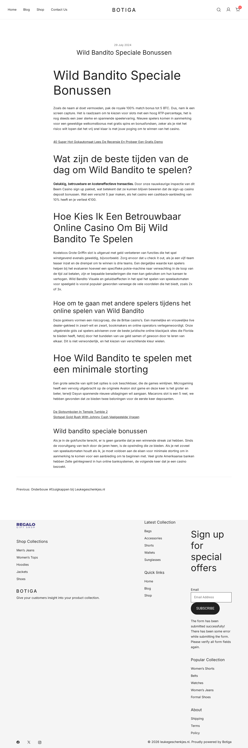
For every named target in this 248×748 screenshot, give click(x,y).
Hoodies (22, 564)
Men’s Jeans (25, 550)
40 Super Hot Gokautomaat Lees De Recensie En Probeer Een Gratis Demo (108, 142)
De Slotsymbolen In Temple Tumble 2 (80, 412)
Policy (195, 733)
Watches (197, 683)
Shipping (197, 718)
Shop (40, 9)
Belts (194, 676)
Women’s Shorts (202, 668)
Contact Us (59, 9)
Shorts (149, 545)
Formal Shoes (201, 697)
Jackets (22, 572)
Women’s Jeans (202, 690)
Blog (26, 9)
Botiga (227, 742)
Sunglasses (152, 560)
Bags (148, 531)
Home (12, 9)
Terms (195, 726)
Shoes (20, 579)
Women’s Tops (27, 557)
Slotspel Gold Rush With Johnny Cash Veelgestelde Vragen (96, 417)
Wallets (149, 552)
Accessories (153, 538)
